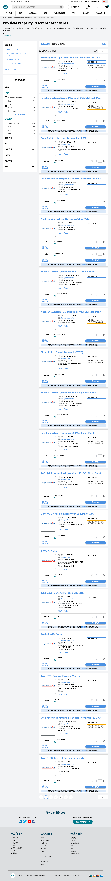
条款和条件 (56, 876)
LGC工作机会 (45, 843)
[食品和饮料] (11, 843)
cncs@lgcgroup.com (94, 1)
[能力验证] (11, 853)
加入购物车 (95, 86)
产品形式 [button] (19, 119)
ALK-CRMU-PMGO (70, 102)
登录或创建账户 (46, 44)
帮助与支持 (20, 1)
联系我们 (26, 1)
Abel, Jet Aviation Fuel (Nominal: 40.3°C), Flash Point (71, 311)
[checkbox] (6, 97)
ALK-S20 (66, 680)
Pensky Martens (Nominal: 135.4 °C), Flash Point (68, 392)
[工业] (11, 851)
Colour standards (11, 49)
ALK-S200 (67, 597)
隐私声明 (66, 876)
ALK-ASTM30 (68, 555)
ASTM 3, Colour (50, 551)
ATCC (42, 851)
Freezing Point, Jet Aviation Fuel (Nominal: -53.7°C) (70, 57)
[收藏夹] (98, 7)
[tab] (20, 87)
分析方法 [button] (19, 149)
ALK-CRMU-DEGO (70, 517)
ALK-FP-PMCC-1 (69, 437)
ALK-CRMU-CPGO (70, 356)
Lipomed (43, 864)
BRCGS (43, 854)
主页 (4, 17)
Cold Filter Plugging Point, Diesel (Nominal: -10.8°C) (71, 178)
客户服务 (73, 838)
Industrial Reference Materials (20, 17)
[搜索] (61, 7)
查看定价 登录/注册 (45, 86)
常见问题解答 (74, 843)
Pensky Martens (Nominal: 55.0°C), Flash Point (67, 433)
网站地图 (73, 851)
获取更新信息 (81, 822)
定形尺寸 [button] (19, 161)
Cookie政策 (76, 876)
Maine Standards (46, 846)
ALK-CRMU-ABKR (70, 316)
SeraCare (43, 848)
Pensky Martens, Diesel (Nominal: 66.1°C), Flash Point (71, 97)
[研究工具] (11, 838)
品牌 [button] (19, 93)
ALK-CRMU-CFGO (70, 721)
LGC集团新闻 (45, 840)
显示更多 (21, 114)
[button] (103, 80)
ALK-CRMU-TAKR (69, 477)
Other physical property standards (14, 64)
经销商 (72, 846)
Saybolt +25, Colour (52, 634)
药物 (14, 840)
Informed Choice (46, 856)
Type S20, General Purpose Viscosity (62, 676)
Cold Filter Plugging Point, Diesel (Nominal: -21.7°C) (71, 717)
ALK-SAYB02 (68, 638)
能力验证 (15, 853)
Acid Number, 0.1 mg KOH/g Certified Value (66, 218)
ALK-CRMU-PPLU (69, 142)
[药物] (11, 841)
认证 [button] (19, 144)
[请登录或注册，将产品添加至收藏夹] (92, 80)
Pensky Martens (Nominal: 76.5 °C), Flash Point (68, 271)
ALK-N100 (67, 762)
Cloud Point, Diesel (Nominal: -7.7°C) (62, 352)
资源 (14, 1)
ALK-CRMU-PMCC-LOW (72, 275)
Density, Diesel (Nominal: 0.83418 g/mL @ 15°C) (68, 513)
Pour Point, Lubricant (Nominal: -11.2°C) (64, 138)
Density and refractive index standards (15, 54)
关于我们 (5, 1)
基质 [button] (19, 166)
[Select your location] (105, 1)
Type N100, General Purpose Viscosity (62, 758)
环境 (14, 845)
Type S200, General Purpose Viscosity (62, 592)
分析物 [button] (19, 155)
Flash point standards (13, 59)
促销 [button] (19, 87)
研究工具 (15, 838)
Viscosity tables (11, 70)
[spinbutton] (100, 80)
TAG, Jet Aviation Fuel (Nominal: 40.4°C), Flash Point (71, 473)
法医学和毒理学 (17, 848)
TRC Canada (44, 862)
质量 (10, 1)
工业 (14, 851)
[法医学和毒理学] (11, 848)
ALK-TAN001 (68, 223)
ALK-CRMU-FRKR (69, 61)
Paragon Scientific (67, 64)
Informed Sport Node (47, 859)
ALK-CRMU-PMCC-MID (71, 396)
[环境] (11, 846)
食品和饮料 (16, 843)
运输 (71, 848)
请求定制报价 (74, 854)
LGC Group (44, 838)
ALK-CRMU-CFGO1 (70, 182)
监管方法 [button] (19, 138)
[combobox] (38, 7)
